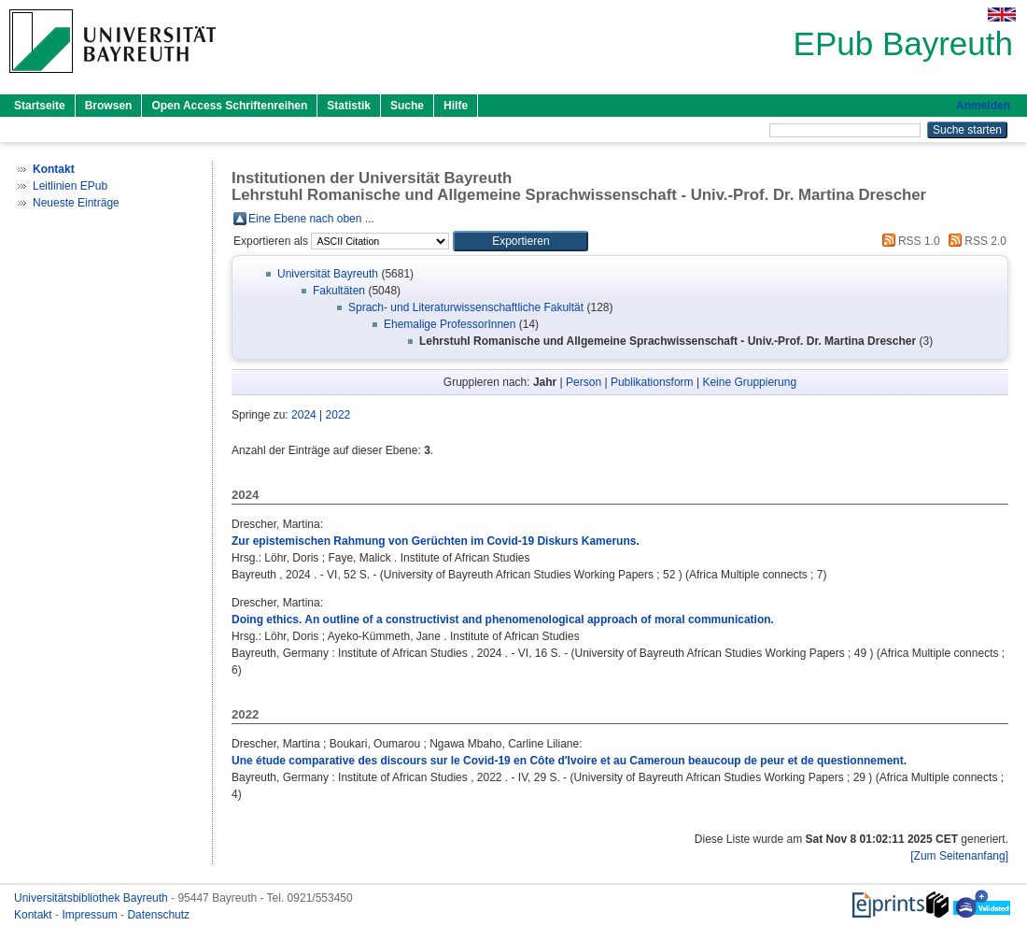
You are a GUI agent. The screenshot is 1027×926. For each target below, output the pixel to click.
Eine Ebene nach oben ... (311, 218)
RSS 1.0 (908, 241)
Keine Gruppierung (749, 382)
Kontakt (34, 914)
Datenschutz (158, 914)
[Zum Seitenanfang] (959, 855)
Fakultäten (339, 290)
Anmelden (983, 105)
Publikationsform (652, 382)
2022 (338, 414)
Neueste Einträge (76, 202)
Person (583, 382)
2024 (304, 414)
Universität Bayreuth (327, 273)
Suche (407, 105)
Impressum (91, 914)
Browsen (109, 105)
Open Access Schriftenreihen (229, 105)
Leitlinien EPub (70, 185)
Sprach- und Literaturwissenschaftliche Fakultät (466, 307)
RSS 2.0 (974, 241)
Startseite (39, 105)
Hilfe (455, 105)
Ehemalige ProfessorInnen (449, 324)
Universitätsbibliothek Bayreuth (92, 898)
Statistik (349, 105)
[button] (520, 241)
